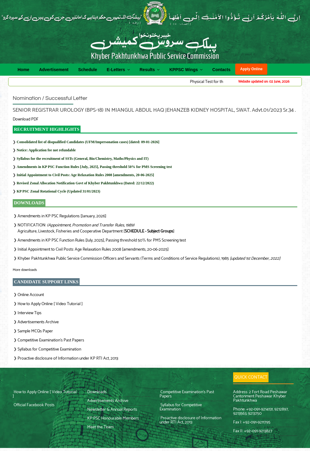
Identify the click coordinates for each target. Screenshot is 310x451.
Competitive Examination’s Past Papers (51, 340)
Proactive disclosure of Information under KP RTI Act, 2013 (68, 358)
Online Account (31, 294)
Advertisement (53, 69)
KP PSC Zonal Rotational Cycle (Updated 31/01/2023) (58, 191)
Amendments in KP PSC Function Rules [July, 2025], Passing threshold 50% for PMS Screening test (94, 167)
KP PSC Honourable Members (112, 418)
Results (150, 69)
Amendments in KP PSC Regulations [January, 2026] (62, 216)
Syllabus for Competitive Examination (49, 349)
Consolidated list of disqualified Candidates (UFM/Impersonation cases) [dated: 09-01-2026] (88, 142)
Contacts (221, 69)
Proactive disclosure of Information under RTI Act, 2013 (190, 420)
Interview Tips (29, 313)
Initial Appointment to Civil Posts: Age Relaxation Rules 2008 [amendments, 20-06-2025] (85, 175)
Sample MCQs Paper (35, 331)
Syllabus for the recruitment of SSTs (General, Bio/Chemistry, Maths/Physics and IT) (83, 158)
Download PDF (25, 119)
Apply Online (251, 69)
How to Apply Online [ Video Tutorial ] (50, 304)
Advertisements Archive (38, 322)
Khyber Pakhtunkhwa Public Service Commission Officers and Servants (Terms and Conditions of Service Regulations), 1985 (149, 258)
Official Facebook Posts (33, 405)
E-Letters (118, 69)
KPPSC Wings (186, 69)
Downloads (96, 392)
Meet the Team (100, 427)
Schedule (87, 69)
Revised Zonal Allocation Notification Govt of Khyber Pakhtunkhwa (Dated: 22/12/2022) (85, 183)
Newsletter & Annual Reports (111, 409)
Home (23, 69)
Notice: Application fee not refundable (46, 150)
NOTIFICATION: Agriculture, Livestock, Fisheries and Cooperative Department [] (96, 228)
